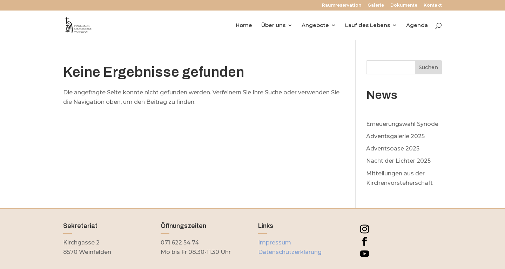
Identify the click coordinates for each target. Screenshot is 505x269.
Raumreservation (341, 5)
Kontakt (433, 5)
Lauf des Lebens (367, 25)
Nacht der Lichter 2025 (398, 160)
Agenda (417, 25)
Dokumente (403, 5)
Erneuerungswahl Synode (402, 124)
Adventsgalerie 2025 (395, 136)
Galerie (376, 5)
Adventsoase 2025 (392, 148)
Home (244, 25)
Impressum (274, 242)
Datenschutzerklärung (290, 252)
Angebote (315, 25)
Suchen (428, 67)
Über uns (273, 25)
